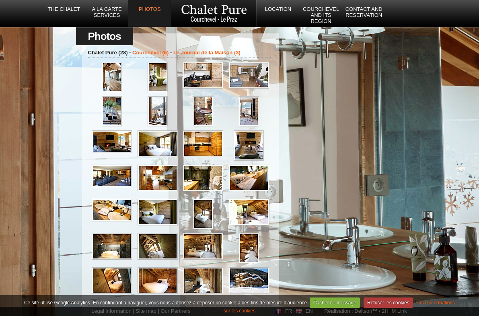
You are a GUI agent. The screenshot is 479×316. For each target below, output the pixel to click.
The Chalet (64, 9)
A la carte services (107, 12)
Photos (150, 9)
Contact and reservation (363, 12)
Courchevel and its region (321, 15)
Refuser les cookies (388, 303)
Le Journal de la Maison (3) (207, 53)
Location (278, 9)
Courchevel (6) (150, 53)
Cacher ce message (334, 303)
